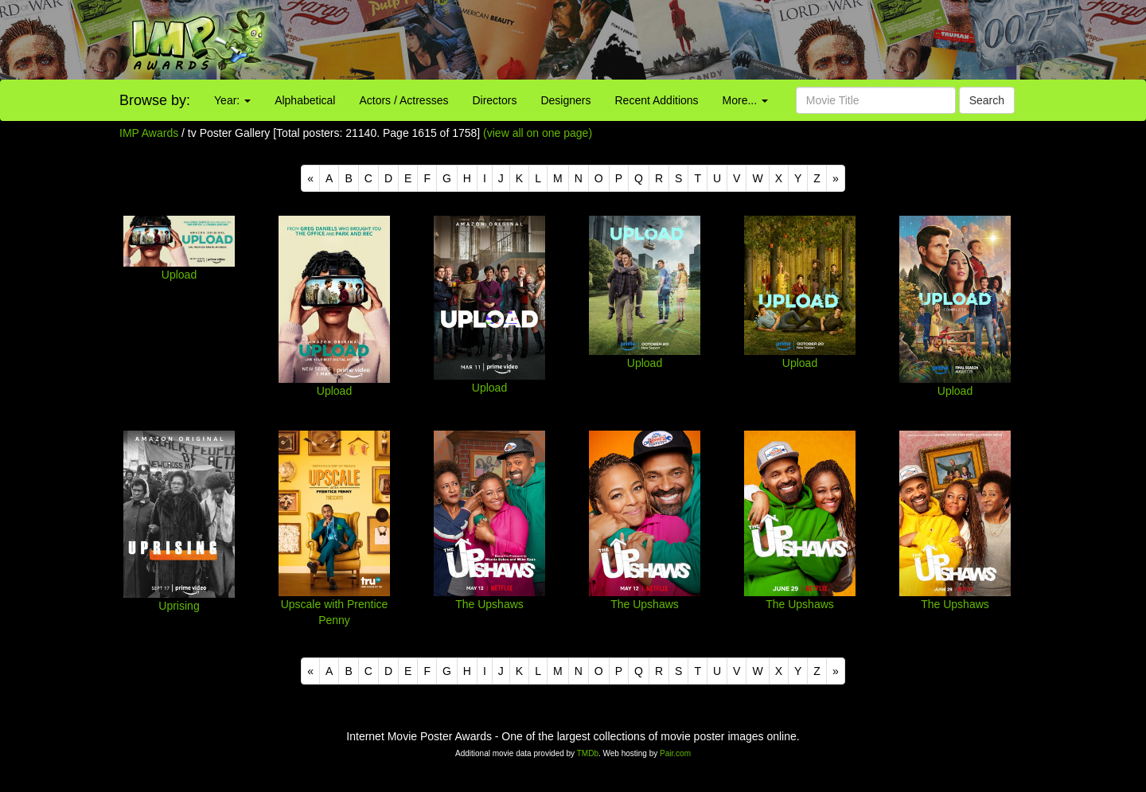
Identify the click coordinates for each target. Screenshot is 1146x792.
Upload (179, 274)
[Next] (835, 178)
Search (986, 100)
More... (745, 100)
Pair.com (675, 753)
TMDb (587, 753)
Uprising (178, 605)
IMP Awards (148, 133)
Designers (565, 100)
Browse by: (154, 100)
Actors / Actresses (403, 100)
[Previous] (310, 178)
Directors (494, 100)
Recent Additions (657, 100)
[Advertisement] (716, 40)
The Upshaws (489, 604)
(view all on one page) (537, 133)
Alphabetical (305, 100)
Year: (232, 100)
